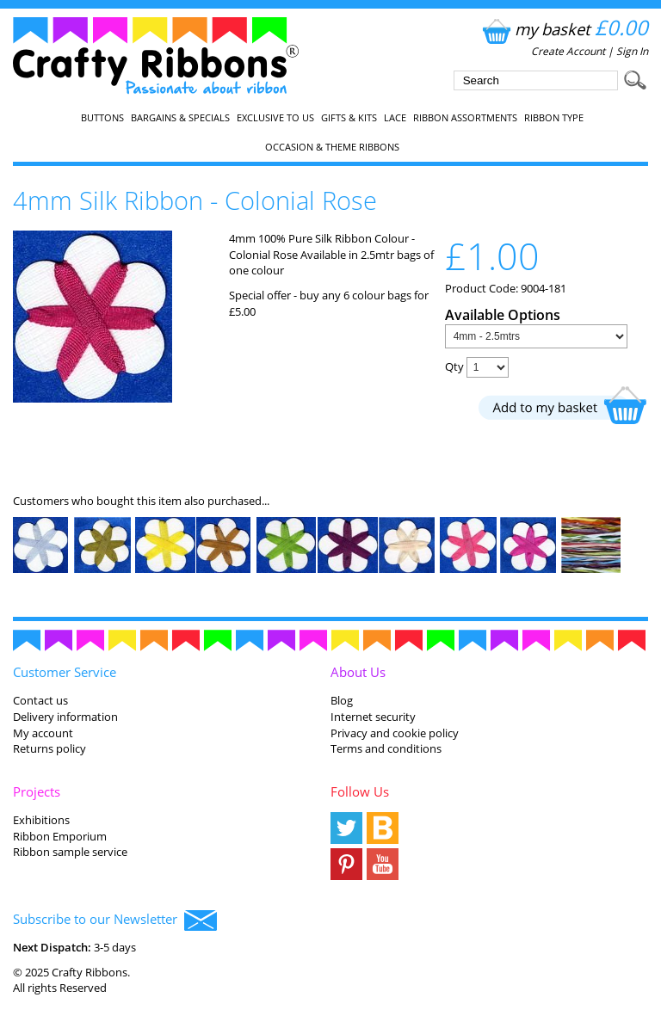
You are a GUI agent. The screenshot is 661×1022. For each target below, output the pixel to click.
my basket (563, 29)
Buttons (102, 118)
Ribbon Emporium (60, 836)
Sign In (632, 51)
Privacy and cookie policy (394, 733)
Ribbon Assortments (465, 118)
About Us (358, 671)
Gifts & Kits (349, 118)
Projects (36, 791)
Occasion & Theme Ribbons (332, 147)
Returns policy (49, 748)
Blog (341, 700)
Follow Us (359, 791)
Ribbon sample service (70, 851)
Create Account (568, 51)
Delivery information (65, 716)
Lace (395, 118)
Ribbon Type (554, 118)
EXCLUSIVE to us (275, 118)
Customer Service (64, 671)
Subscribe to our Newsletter (115, 920)
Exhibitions (41, 820)
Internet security (373, 716)
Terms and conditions (386, 748)
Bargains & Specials (180, 118)
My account (43, 733)
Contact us (40, 700)
